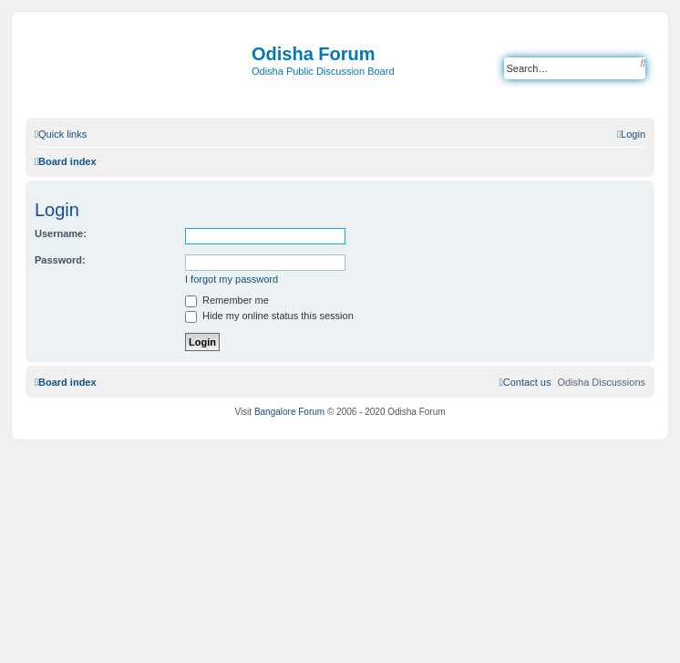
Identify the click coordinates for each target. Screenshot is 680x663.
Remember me (227, 300)
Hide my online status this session (269, 315)
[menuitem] (631, 134)
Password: (60, 259)
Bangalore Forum (289, 412)
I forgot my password (231, 279)
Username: (61, 233)
